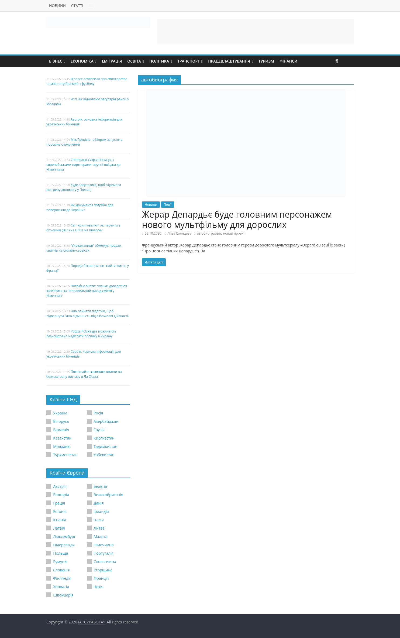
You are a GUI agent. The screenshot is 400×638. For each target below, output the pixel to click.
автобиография (208, 233)
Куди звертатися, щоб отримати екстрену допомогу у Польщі (83, 187)
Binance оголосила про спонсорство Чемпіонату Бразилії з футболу (86, 81)
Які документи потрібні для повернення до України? (79, 207)
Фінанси (288, 61)
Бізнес (55, 61)
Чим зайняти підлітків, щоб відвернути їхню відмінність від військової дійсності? (87, 313)
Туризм (266, 61)
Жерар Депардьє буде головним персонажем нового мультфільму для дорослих (237, 219)
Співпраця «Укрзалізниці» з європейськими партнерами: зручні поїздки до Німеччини (83, 164)
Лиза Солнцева (179, 233)
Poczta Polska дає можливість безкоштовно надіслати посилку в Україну (81, 333)
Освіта (134, 61)
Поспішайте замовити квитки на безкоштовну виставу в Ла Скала (84, 374)
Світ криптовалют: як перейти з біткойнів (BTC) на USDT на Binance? (83, 227)
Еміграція (112, 61)
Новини (57, 5)
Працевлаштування (229, 61)
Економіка (82, 61)
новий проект (234, 233)
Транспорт (188, 61)
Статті (77, 5)
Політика (159, 61)
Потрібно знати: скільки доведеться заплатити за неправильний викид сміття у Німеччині (86, 291)
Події (167, 204)
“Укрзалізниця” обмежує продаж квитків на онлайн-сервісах (83, 248)
